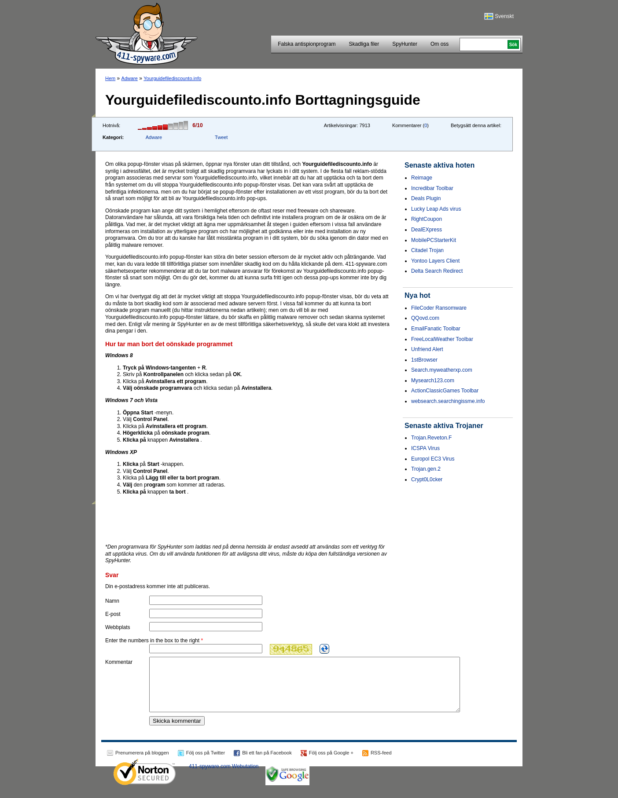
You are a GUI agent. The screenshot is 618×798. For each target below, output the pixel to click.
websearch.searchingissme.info (448, 401)
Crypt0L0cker (426, 479)
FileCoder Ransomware (439, 308)
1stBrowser (424, 360)
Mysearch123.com (432, 380)
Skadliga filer (364, 44)
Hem (110, 78)
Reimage (421, 178)
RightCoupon (426, 219)
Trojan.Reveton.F (431, 438)
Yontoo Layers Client (435, 261)
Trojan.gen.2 (426, 469)
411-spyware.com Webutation (224, 777)
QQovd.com (425, 318)
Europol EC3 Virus (433, 459)
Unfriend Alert (427, 349)
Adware (129, 78)
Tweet (221, 137)
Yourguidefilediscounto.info (172, 78)
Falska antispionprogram (306, 44)
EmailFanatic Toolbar (435, 329)
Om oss (439, 44)
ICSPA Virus (425, 448)
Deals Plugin (426, 198)
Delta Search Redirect (437, 271)
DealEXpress (426, 230)
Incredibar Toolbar (432, 188)
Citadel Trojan (427, 250)
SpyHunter (404, 44)
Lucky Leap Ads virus (436, 209)
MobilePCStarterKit (433, 240)
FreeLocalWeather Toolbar (442, 339)
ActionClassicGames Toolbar (444, 391)
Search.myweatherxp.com (441, 370)
